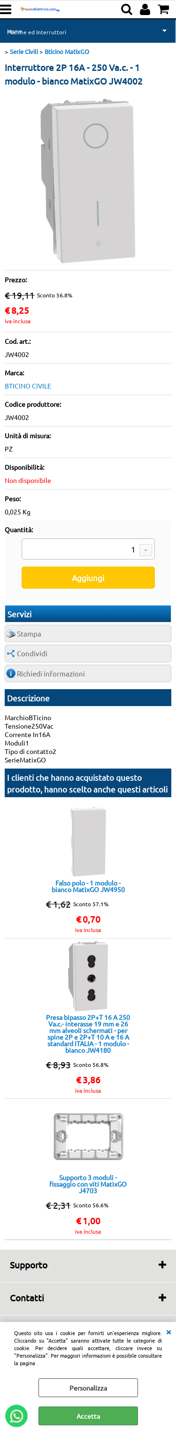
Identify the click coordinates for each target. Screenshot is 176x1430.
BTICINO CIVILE (28, 385)
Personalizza (88, 1387)
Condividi (32, 653)
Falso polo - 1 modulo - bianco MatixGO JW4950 (88, 886)
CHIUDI (168, 1331)
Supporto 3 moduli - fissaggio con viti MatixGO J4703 (88, 1184)
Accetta (88, 1416)
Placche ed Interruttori (36, 32)
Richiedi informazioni (51, 673)
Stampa (29, 633)
